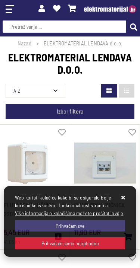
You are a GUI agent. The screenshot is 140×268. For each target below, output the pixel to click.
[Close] (70, 226)
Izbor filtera (70, 111)
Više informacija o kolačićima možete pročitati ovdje (69, 213)
